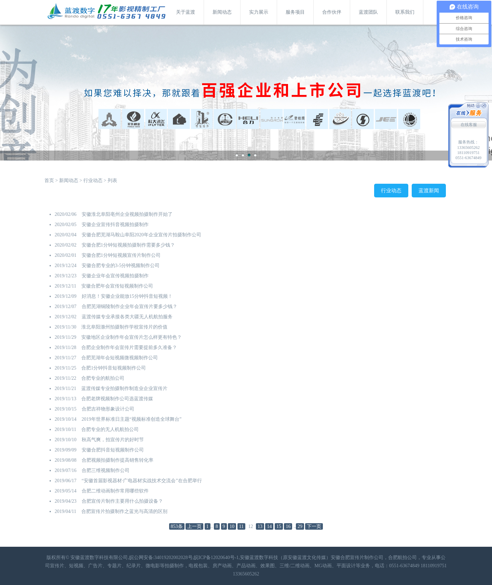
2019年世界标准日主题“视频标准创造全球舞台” (131, 419)
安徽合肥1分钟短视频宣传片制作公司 (121, 255)
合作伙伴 (331, 12)
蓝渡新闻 (429, 190)
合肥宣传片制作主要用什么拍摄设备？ (122, 501)
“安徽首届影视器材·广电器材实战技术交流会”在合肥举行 (142, 480)
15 (278, 526)
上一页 (194, 526)
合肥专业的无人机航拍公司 (110, 429)
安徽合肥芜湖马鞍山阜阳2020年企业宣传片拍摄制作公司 (141, 234)
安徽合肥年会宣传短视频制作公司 (117, 286)
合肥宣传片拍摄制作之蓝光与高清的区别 (124, 511)
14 (269, 526)
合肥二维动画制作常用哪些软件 (115, 490)
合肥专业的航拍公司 (102, 378)
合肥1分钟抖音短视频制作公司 (113, 368)
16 (288, 526)
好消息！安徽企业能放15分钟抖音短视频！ (127, 296)
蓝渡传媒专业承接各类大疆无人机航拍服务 (127, 316)
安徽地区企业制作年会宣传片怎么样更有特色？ (131, 337)
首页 (49, 180)
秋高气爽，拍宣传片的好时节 (113, 439)
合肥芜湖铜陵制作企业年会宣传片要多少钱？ (129, 306)
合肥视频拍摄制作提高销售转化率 (117, 460)
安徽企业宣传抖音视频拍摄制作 (115, 224)
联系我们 (404, 12)
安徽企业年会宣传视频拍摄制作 (115, 275)
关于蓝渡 (185, 12)
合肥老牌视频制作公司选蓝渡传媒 (117, 398)
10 (232, 526)
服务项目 (295, 12)
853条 (177, 526)
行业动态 (92, 180)
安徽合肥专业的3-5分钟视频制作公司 (121, 265)
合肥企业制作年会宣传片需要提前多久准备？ (129, 347)
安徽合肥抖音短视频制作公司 (113, 449)
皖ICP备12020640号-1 (216, 557)
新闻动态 (222, 12)
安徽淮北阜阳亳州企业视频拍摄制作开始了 (127, 214)
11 (241, 526)
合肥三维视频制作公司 (105, 470)
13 (260, 526)
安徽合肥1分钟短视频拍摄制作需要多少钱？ (128, 245)
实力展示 (258, 12)
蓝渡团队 (368, 12)
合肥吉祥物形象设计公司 (108, 409)
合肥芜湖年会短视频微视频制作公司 (119, 357)
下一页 (314, 526)
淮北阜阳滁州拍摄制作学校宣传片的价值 (124, 327)
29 (300, 526)
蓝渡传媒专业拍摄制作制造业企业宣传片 (124, 388)
